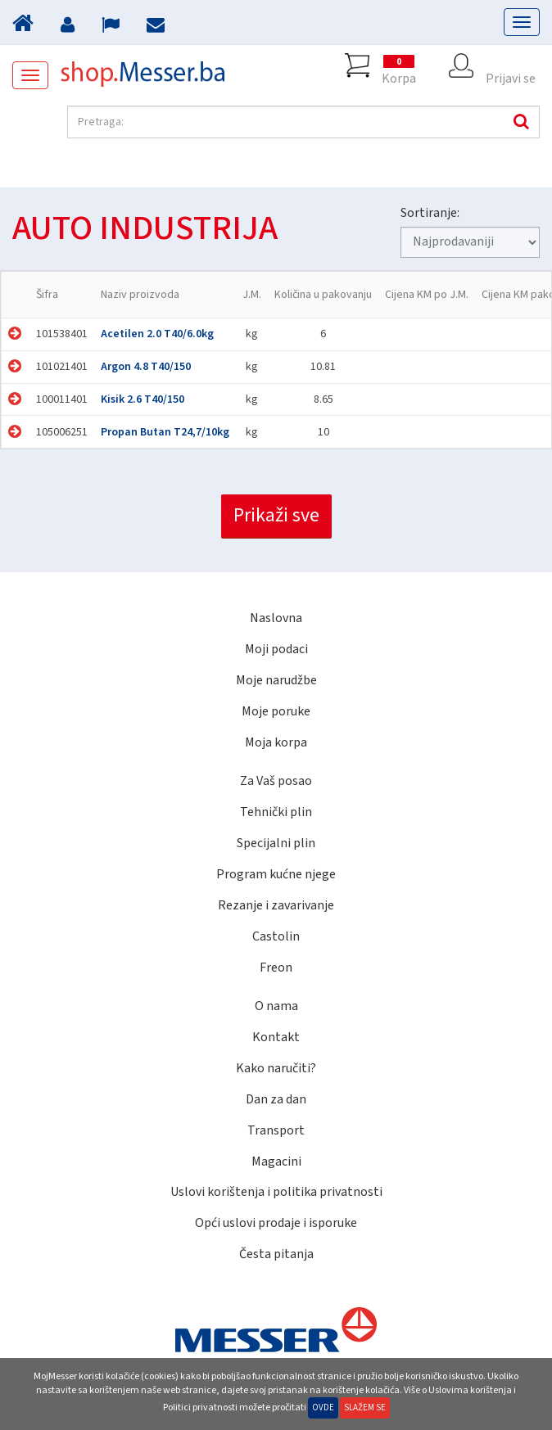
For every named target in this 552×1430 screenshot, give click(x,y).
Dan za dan (276, 1099)
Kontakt (276, 1037)
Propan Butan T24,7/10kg (165, 432)
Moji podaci (276, 649)
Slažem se (365, 1407)
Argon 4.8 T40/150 (146, 367)
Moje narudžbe (276, 680)
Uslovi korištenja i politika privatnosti (276, 1192)
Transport (276, 1130)
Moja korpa (276, 742)
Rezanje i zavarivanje (276, 905)
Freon (276, 968)
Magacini (276, 1162)
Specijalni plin (276, 843)
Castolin (276, 936)
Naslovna (276, 618)
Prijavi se (511, 65)
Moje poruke (276, 711)
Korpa (399, 65)
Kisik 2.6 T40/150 (142, 399)
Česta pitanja (276, 1254)
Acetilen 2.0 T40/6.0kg (157, 334)
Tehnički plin (276, 812)
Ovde (323, 1407)
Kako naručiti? (276, 1068)
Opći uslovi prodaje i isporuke (276, 1223)
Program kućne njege (276, 874)
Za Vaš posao (276, 781)
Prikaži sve (276, 515)
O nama (276, 1006)
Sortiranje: (429, 213)
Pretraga (519, 122)
